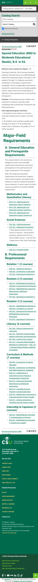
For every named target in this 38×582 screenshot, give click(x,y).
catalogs (7, 579)
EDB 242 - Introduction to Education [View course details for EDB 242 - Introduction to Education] (22, 271)
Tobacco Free (7, 566)
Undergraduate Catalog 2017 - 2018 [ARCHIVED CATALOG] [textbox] (19, 9)
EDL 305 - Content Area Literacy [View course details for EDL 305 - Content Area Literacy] (20, 339)
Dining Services (7, 500)
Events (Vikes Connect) (10, 479)
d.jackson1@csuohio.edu (9, 532)
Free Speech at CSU (8, 482)
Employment (6, 475)
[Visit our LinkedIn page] (15, 575)
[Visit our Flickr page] (11, 575)
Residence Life (7, 508)
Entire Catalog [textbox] (8, 19)
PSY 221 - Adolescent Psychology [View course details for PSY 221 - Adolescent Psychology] (21, 227)
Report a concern (8, 504)
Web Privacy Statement (10, 561)
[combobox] (19, 9)
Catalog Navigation (11, 40)
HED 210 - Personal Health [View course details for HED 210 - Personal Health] (19, 250)
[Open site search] (30, 2)
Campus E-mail (7, 463)
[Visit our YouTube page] (8, 575)
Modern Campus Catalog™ (23, 581)
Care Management (8, 496)
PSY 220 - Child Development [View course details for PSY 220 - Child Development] (20, 224)
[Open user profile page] (25, 2)
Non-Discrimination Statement (13, 568)
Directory (5, 471)
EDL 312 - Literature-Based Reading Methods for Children (22, 347)
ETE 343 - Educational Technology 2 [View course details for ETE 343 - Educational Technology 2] (22, 297)
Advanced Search (8, 34)
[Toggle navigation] (35, 2)
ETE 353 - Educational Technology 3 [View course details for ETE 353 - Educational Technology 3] (22, 319)
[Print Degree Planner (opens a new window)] (27, 46)
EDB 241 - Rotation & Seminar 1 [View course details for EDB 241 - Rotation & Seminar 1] (20, 269)
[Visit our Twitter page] (5, 575)
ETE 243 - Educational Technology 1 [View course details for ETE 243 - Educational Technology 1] (22, 274)
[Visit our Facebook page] (2, 575)
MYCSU (4, 492)
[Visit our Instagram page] (18, 575)
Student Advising (8, 511)
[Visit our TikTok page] (21, 575)
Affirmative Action (8, 563)
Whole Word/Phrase (11, 28)
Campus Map (6, 467)
